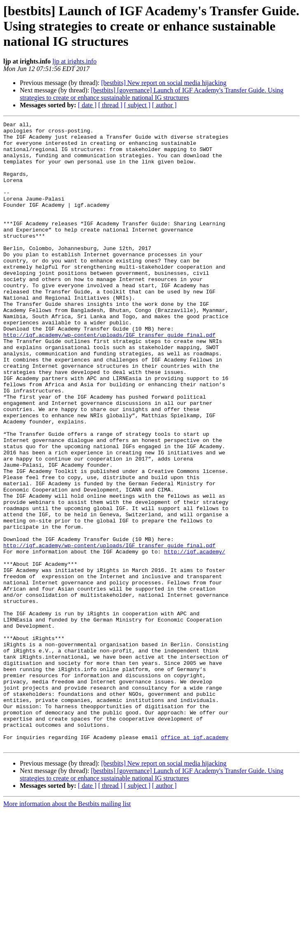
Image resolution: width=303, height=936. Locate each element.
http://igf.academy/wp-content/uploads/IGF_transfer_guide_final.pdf (109, 378)
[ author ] (164, 105)
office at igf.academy (194, 861)
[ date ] (87, 105)
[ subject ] (137, 105)
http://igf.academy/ (194, 638)
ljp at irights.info (74, 61)
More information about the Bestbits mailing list (67, 928)
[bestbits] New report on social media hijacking (163, 82)
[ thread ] (110, 105)
